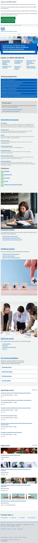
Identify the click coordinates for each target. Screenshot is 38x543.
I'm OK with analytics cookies (8, 18)
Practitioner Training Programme (19, 88)
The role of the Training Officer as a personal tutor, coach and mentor (16, 400)
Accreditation (4, 123)
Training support (19, 524)
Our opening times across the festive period (10, 455)
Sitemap (20, 537)
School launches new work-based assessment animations (13, 501)
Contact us (19, 25)
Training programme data (6, 146)
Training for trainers (5, 140)
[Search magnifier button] (34, 52)
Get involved (15, 25)
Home (2, 25)
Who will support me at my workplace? (11, 111)
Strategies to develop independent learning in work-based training (16, 408)
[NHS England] (8, 28)
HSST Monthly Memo (7, 371)
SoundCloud (32, 517)
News (4, 25)
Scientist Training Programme (19, 80)
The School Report (6, 380)
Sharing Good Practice (6, 150)
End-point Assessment (6, 161)
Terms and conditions (4, 537)
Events (7, 25)
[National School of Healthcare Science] (13, 31)
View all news (34, 445)
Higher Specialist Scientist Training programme (19, 82)
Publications (13, 525)
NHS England (4, 540)
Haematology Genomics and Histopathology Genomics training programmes (19, 96)
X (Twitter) (5, 517)
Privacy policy (16, 537)
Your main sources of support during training (12, 109)
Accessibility (11, 537)
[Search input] (18, 52)
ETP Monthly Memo (7, 376)
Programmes (3, 524)
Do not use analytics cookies (8, 21)
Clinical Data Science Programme (19, 91)
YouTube (13, 517)
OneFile (2, 135)
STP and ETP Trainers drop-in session (9, 415)
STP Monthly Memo (7, 367)
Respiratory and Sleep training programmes (19, 93)
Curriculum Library (5, 129)
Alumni (11, 25)
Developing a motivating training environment (11, 432)
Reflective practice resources (7, 155)
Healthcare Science (8, 249)
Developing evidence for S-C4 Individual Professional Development (16, 393)
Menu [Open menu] (19, 34)
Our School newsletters (9, 358)
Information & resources (10, 120)
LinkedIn (22, 517)
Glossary (17, 525)
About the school (7, 338)
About (32, 524)
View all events (34, 389)
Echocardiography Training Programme (19, 85)
